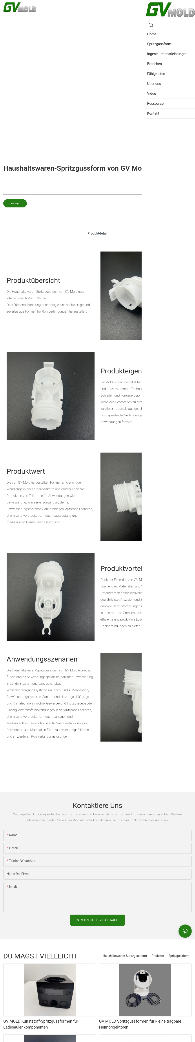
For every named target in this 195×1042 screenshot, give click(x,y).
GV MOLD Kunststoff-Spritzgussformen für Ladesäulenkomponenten (40, 1024)
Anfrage (15, 203)
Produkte (157, 956)
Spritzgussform (179, 956)
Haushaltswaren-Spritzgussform (125, 956)
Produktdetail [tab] (97, 233)
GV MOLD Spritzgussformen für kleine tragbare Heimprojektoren (140, 1024)
